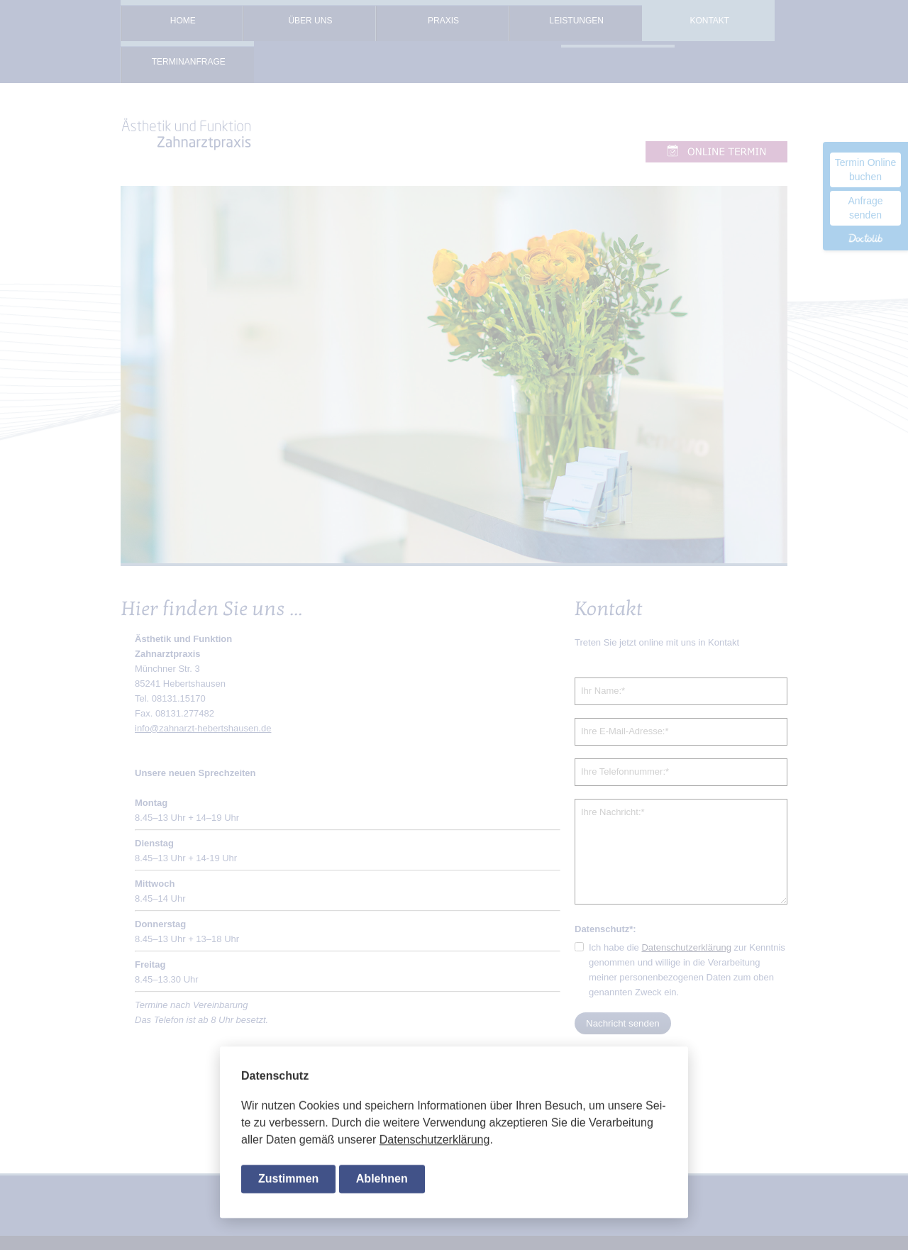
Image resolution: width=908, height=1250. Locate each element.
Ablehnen (382, 1179)
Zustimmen (288, 1179)
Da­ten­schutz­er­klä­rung (435, 1141)
